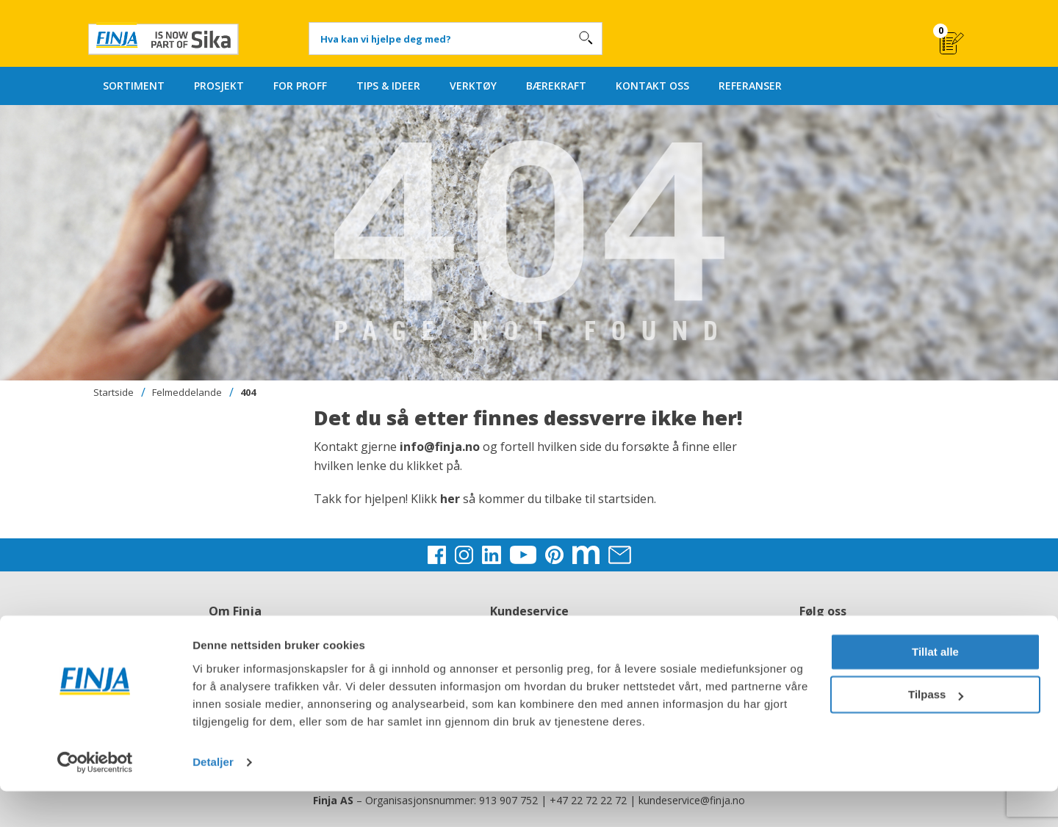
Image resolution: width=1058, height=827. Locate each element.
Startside (113, 392)
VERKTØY (473, 86)
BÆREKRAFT (556, 86)
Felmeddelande (187, 392)
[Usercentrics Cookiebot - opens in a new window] (95, 798)
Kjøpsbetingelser (529, 647)
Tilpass (935, 730)
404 (248, 392)
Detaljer (213, 798)
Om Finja (235, 629)
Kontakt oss (529, 629)
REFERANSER (750, 86)
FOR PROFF (300, 86)
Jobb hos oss (235, 647)
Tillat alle (935, 688)
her (451, 499)
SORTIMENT (134, 86)
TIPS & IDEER (388, 86)
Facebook (822, 629)
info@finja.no (440, 446)
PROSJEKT (219, 86)
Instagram (823, 647)
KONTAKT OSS (652, 86)
